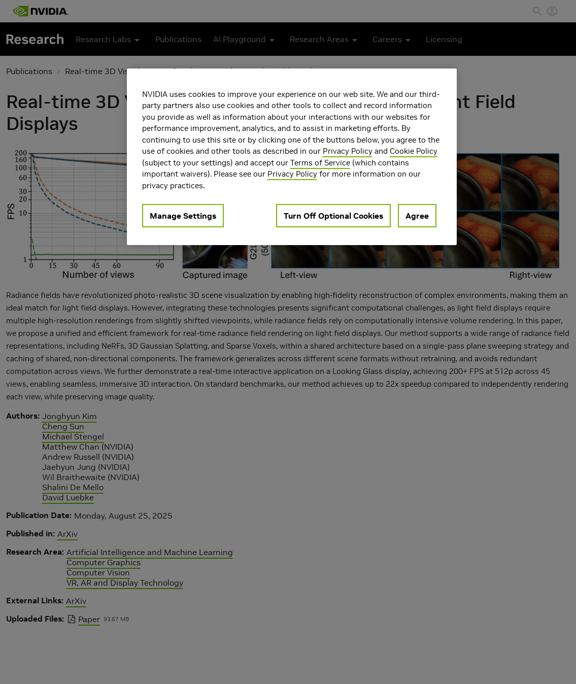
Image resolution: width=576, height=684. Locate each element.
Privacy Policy (347, 151)
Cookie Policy (413, 151)
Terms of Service (320, 162)
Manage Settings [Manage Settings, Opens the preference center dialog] (183, 216)
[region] (292, 157)
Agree (417, 216)
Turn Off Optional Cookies (333, 216)
